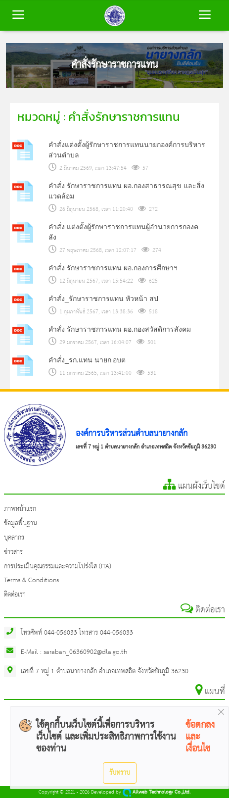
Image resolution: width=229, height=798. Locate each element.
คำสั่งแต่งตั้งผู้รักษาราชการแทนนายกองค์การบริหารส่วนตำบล (126, 150)
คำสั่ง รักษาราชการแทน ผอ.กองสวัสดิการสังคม (119, 329)
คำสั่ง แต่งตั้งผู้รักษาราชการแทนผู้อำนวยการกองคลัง (123, 232)
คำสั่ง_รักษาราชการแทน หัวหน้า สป (103, 298)
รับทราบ (119, 772)
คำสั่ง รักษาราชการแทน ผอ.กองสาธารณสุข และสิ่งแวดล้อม (126, 191)
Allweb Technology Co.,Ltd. (156, 792)
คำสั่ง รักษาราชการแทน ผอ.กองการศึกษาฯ (113, 268)
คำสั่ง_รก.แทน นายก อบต (87, 360)
